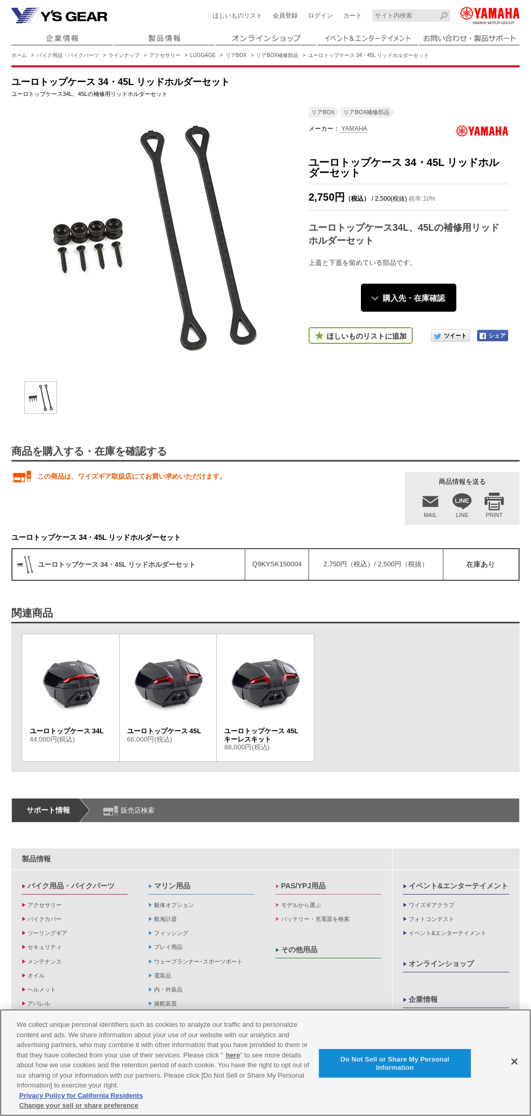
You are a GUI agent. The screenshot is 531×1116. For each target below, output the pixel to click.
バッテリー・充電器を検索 (315, 919)
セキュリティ (44, 947)
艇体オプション (174, 905)
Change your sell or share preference (78, 1107)
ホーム (19, 55)
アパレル (38, 1003)
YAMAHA (353, 128)
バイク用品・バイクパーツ (68, 55)
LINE (462, 515)
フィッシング (171, 933)
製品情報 (36, 859)
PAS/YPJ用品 (303, 886)
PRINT (494, 515)
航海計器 (165, 919)
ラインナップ (123, 55)
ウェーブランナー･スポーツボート (198, 961)
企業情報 (423, 999)
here (233, 1056)
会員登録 (285, 15)
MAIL (430, 515)
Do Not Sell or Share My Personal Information (394, 1064)
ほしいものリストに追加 (367, 336)
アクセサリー (164, 55)
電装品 (162, 975)
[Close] (514, 1062)
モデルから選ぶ (301, 905)
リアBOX (236, 55)
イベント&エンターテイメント (458, 886)
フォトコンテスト (431, 919)
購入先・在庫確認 (414, 298)
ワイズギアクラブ (431, 905)
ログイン (320, 15)
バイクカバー (44, 919)
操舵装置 (165, 1003)
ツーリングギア (47, 933)
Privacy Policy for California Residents (81, 1096)
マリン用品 (172, 886)
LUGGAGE (203, 55)
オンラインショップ (441, 963)
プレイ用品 (168, 947)
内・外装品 (168, 989)
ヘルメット (41, 989)
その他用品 (299, 949)
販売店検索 (138, 810)
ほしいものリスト (237, 15)
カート (352, 15)
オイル (36, 975)
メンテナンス (44, 961)
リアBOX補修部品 (277, 55)
